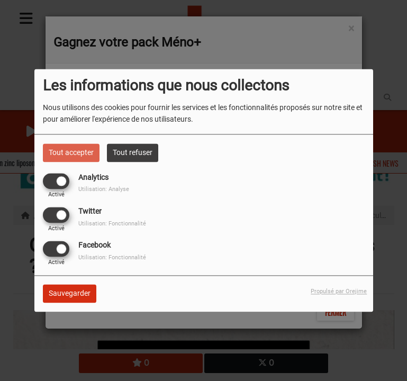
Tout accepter (71, 152)
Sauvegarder (70, 293)
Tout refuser (132, 152)
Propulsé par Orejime (339, 291)
